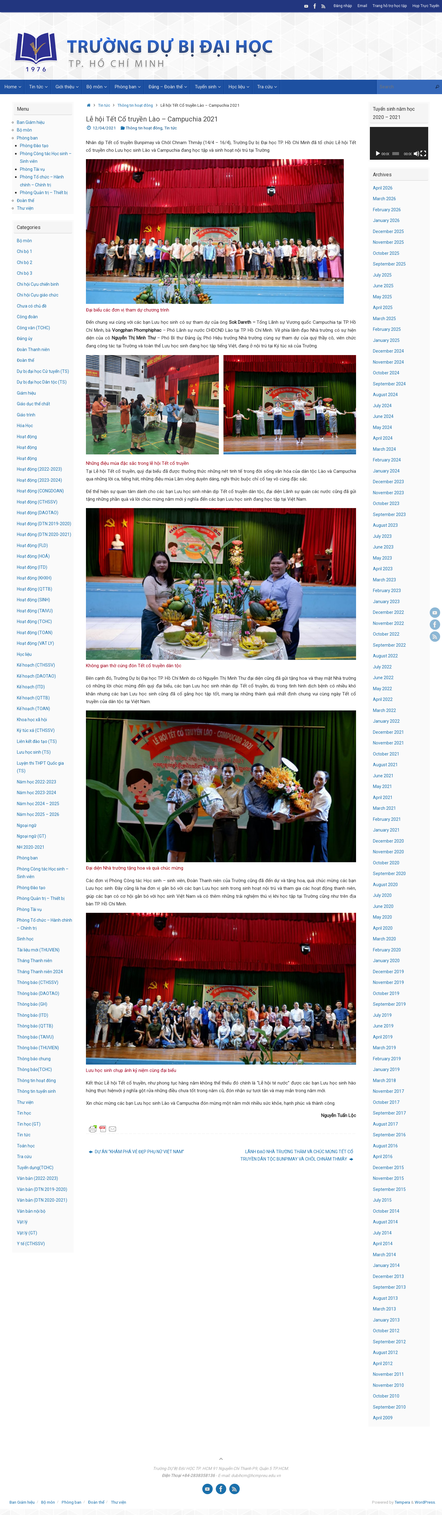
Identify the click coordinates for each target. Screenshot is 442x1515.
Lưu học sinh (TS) (35, 776)
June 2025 (383, 286)
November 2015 (389, 1178)
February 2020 (387, 950)
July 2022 (382, 667)
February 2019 (387, 1059)
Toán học (26, 1169)
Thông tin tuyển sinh (37, 1115)
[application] (399, 143)
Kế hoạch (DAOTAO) (37, 699)
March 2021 (385, 808)
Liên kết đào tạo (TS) (38, 764)
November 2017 (389, 1091)
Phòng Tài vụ (33, 169)
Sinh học (25, 962)
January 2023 (386, 601)
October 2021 (386, 754)
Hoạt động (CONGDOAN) (42, 499)
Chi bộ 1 (25, 251)
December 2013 (389, 1276)
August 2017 (385, 1124)
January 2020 (386, 960)
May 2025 (382, 297)
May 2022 (382, 688)
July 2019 (382, 1015)
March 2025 (385, 318)
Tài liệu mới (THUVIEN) (39, 973)
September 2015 (389, 1189)
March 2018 (385, 1080)
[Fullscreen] (423, 154)
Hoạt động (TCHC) (36, 645)
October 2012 (386, 1330)
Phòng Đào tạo (35, 145)
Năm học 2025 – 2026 (39, 838)
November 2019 (389, 982)
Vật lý (22, 1245)
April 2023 (383, 569)
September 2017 (389, 1113)
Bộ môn (25, 130)
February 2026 (387, 209)
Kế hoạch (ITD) (32, 710)
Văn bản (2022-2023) (38, 1202)
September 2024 (389, 384)
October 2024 (386, 373)
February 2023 (387, 590)
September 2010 (389, 1407)
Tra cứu (24, 1180)
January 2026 (386, 220)
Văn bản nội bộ (32, 1234)
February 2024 (387, 460)
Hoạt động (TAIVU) (36, 634)
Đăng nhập (341, 6)
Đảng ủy (25, 338)
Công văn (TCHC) (34, 328)
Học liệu (25, 677)
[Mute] (416, 154)
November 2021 (389, 743)
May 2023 (382, 558)
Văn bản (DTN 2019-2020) (43, 1212)
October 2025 (386, 253)
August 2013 (385, 1298)
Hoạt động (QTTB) (35, 612)
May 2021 (382, 786)
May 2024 (382, 427)
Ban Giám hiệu (31, 122)
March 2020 (385, 939)
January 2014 (386, 1265)
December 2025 (389, 231)
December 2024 (389, 351)
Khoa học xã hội (33, 743)
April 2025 (383, 307)
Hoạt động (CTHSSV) (38, 509)
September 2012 (389, 1342)
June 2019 (383, 1026)
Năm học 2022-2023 (37, 805)
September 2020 (389, 873)
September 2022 (389, 645)
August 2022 (385, 656)
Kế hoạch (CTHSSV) (37, 688)
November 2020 (389, 852)
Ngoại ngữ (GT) (32, 860)
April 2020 (383, 928)
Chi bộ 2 (25, 262)
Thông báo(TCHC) (35, 1093)
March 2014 (385, 1254)
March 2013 (385, 1309)
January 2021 (386, 830)
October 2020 (386, 863)
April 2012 (383, 1363)
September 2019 (389, 1004)
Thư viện (25, 208)
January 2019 (386, 1069)
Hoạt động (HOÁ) (34, 580)
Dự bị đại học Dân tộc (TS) (43, 390)
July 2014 (382, 1233)
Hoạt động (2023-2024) (40, 488)
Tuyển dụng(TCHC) (36, 1191)
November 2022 (389, 623)
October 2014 (386, 1211)
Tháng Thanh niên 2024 (40, 995)
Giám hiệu (27, 401)
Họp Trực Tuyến (425, 6)
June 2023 (383, 547)
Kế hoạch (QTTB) (34, 721)
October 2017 (386, 1102)
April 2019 (383, 1037)
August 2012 (385, 1352)
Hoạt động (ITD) (33, 590)
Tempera (402, 1502)
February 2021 (387, 819)
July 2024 (382, 405)
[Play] (378, 154)
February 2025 (387, 329)
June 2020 (383, 906)
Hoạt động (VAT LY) (37, 667)
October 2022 (386, 634)
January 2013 (386, 1320)
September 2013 (389, 1287)
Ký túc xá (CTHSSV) (37, 754)
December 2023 (389, 481)
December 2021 (389, 732)
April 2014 (383, 1243)
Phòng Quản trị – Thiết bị (45, 192)
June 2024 (383, 416)
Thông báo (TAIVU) (36, 1060)
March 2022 (385, 710)
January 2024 (386, 471)
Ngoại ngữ (27, 848)
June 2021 (383, 776)
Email (361, 6)
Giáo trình (26, 422)
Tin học (24, 1136)
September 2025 (389, 264)
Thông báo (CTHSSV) (38, 1006)
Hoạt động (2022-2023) (40, 477)
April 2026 (383, 188)
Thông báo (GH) (33, 1028)
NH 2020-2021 (31, 870)
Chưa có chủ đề (33, 306)
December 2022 (389, 612)
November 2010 (389, 1385)
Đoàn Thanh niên (34, 349)
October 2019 (386, 993)
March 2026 (385, 198)
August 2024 (385, 394)
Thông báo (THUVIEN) (39, 1071)
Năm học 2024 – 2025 (39, 827)
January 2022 (386, 721)
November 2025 (389, 242)
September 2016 (389, 1135)
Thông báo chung (34, 1082)
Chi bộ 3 (25, 273)
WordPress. (425, 1502)
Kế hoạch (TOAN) (34, 732)
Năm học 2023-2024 (37, 816)
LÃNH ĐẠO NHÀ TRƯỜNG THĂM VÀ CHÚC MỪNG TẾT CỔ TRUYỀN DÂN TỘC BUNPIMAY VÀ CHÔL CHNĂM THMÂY (293, 1156)
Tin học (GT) (29, 1147)
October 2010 (386, 1396)
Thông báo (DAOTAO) (38, 1017)
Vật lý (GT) (27, 1256)
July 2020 (382, 895)
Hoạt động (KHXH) (35, 601)
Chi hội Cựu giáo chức (39, 295)
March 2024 (385, 449)
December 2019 (389, 971)
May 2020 (382, 917)
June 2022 (383, 677)
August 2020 (385, 884)
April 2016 (383, 1156)
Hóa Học (26, 433)
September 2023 (389, 514)
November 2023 (389, 492)
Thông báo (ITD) (33, 1038)
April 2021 (383, 797)
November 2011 (389, 1374)
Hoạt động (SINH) (35, 623)
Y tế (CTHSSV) (32, 1267)
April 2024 (383, 438)
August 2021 (385, 764)
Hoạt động (27, 444)
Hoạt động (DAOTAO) (38, 520)
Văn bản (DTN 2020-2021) (43, 1223)
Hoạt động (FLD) (33, 569)
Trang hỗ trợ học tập (388, 6)
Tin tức (105, 105)
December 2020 (389, 841)
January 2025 (386, 340)
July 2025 (382, 275)
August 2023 (385, 525)
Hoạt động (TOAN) (36, 656)
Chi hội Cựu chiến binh (39, 284)
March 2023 (385, 580)
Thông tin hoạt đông (137, 105)
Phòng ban (27, 138)
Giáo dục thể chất (34, 412)
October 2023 (386, 503)
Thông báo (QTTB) (35, 1049)
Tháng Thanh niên (35, 984)
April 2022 (383, 699)
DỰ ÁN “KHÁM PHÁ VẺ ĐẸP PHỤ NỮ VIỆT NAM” (140, 1152)
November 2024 (389, 362)
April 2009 (383, 1418)
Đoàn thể (26, 200)
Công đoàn (28, 316)
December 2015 (389, 1167)
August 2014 (385, 1222)
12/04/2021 (104, 127)
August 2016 (385, 1146)
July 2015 (382, 1200)
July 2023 (382, 536)
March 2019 (385, 1047)
